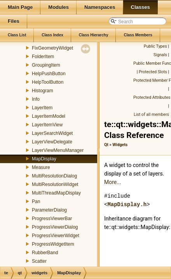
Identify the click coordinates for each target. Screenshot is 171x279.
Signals (160, 54)
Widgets (119, 144)
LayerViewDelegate (52, 142)
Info (36, 99)
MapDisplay (44, 159)
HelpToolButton (47, 82)
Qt (106, 144)
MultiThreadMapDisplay (56, 193)
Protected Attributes (151, 97)
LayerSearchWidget (52, 133)
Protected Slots (153, 71)
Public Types (155, 46)
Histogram (42, 90)
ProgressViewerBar (52, 218)
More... (112, 182)
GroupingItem (46, 65)
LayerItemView (47, 124)
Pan (36, 201)
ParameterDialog (49, 210)
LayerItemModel (48, 116)
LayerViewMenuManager (58, 150)
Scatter (39, 261)
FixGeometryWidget (52, 48)
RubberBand (45, 252)
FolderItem (43, 56)
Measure (41, 167)
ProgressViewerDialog (55, 227)
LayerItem (42, 107)
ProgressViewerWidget (55, 235)
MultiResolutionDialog (54, 176)
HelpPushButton (49, 73)
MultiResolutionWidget (55, 184)
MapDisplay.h (127, 204)
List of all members (151, 114)
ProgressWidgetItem (53, 244)
